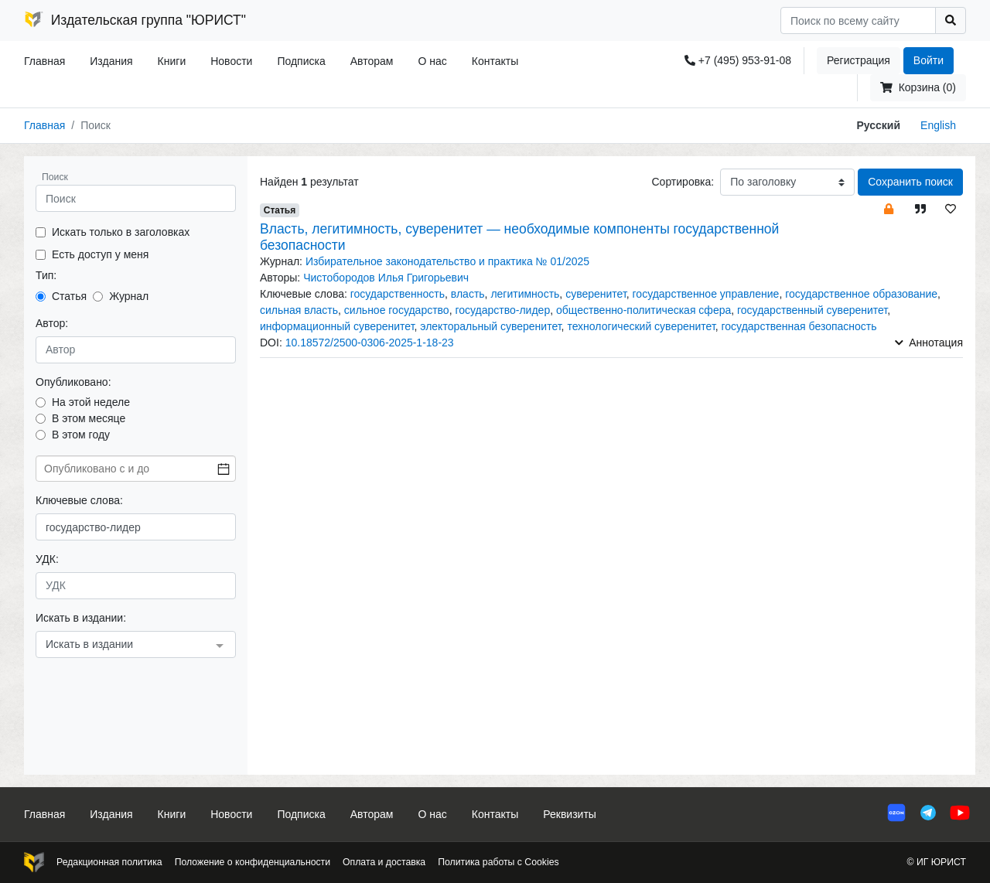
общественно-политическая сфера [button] (643, 310)
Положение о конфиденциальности (252, 862)
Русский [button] (878, 125)
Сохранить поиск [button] (910, 182)
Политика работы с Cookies (498, 862)
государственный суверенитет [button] (812, 310)
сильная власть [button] (299, 310)
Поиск (55, 177)
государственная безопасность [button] (799, 326)
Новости (231, 61)
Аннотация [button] (929, 342)
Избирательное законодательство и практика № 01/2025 (447, 261)
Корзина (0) (918, 87)
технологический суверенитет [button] (641, 326)
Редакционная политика (109, 862)
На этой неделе (91, 402)
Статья (69, 296)
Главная (44, 61)
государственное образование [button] (861, 294)
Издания (111, 61)
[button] (889, 208)
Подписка (301, 61)
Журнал (128, 296)
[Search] (858, 20)
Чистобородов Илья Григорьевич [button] (386, 277)
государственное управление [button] (706, 294)
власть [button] (468, 294)
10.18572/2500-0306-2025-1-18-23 (369, 342)
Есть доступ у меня (100, 254)
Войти (928, 60)
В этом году (81, 434)
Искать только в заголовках (120, 232)
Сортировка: (682, 182)
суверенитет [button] (595, 294)
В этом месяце (88, 418)
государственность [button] (397, 294)
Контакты (495, 61)
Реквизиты (569, 814)
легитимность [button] (524, 294)
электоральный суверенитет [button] (490, 326)
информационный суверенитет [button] (337, 326)
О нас (432, 61)
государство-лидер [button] (502, 310)
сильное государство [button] (396, 310)
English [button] (938, 125)
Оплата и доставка (384, 862)
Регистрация (858, 60)
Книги (172, 61)
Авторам (372, 61)
